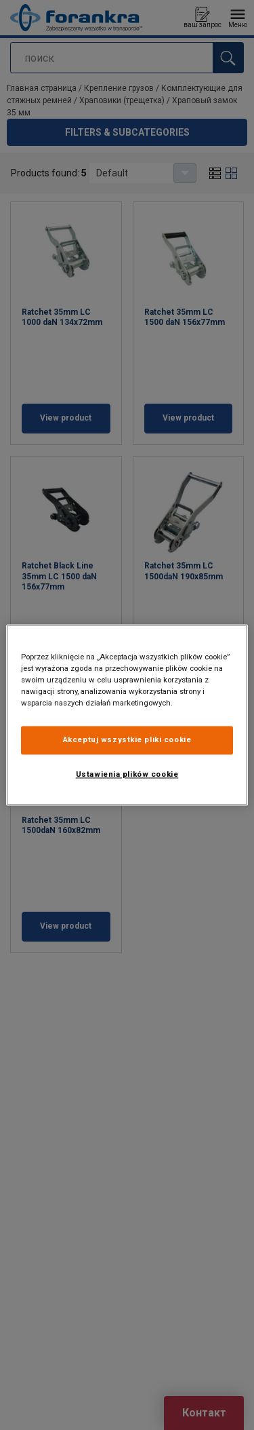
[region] (126, 714)
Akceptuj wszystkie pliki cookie (127, 740)
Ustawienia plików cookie (127, 774)
